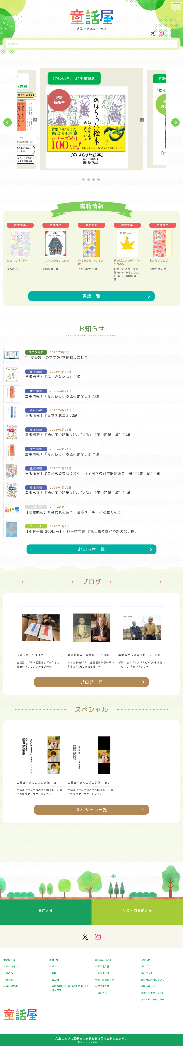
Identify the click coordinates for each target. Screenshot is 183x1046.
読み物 (55, 982)
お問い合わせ (148, 988)
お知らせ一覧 (91, 580)
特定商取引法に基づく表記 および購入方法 (70, 990)
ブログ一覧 (91, 721)
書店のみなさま (103, 965)
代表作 (9, 976)
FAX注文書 (103, 970)
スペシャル (147, 976)
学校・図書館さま (137, 916)
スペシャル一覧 (91, 852)
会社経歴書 (12, 988)
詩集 (54, 976)
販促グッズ (103, 976)
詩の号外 (102, 994)
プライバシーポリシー (152, 1000)
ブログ (144, 970)
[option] (91, 119)
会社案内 (10, 982)
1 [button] (84, 180)
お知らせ (145, 965)
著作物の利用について (152, 982)
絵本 (54, 970)
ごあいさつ (12, 970)
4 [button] (99, 180)
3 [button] (94, 180)
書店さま (45, 916)
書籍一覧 (91, 300)
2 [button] (89, 180)
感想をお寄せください (152, 994)
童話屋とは (9, 965)
